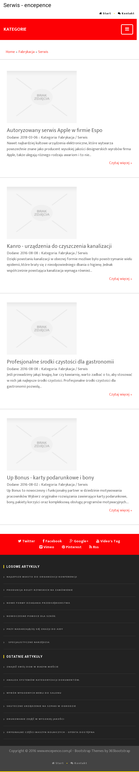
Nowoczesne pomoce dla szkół (31, 616)
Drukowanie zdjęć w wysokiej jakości (35, 719)
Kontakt (126, 13)
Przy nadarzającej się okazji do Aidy (35, 629)
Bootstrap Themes (89, 751)
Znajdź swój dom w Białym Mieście (32, 667)
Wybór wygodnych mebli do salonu (34, 693)
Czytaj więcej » (120, 163)
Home (10, 52)
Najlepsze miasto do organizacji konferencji (42, 577)
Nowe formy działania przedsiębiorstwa (38, 603)
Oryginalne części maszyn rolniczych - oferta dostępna (51, 732)
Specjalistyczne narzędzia (28, 642)
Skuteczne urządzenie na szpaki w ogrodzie (41, 706)
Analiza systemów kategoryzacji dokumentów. (43, 680)
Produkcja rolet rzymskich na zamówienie (40, 590)
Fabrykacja (26, 52)
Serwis (43, 52)
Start (105, 13)
